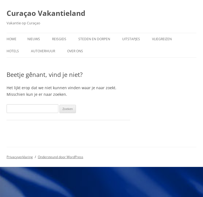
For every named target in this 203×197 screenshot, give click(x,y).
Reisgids (59, 39)
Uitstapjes (131, 39)
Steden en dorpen (94, 39)
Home (11, 39)
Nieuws (33, 39)
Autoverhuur (43, 51)
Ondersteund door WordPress (60, 157)
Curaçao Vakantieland (46, 13)
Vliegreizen (162, 39)
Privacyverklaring (20, 157)
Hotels (13, 51)
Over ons (75, 51)
